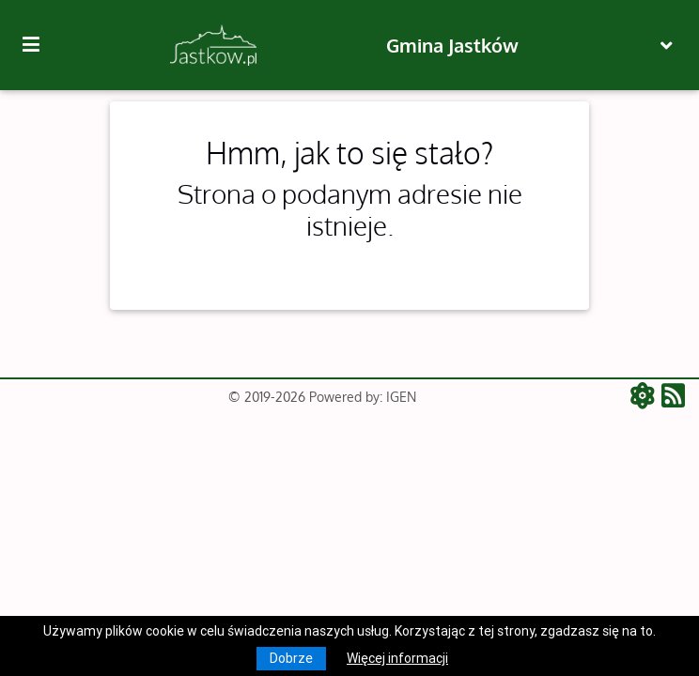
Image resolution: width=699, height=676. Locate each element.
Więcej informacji (397, 658)
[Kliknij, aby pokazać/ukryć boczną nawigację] (38, 45)
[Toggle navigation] (666, 45)
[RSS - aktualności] (673, 397)
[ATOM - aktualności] (645, 397)
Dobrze (291, 658)
